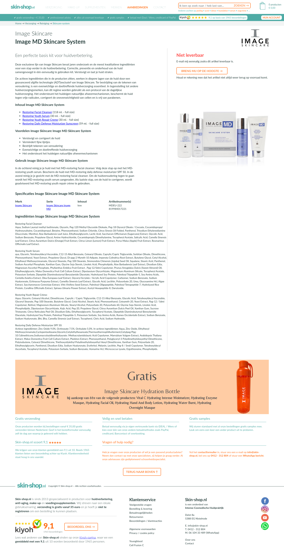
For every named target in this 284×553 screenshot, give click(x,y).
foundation (223, 10)
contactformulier (207, 452)
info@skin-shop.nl (198, 525)
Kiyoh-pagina (88, 537)
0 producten (275, 4)
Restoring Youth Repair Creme (40, 119)
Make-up (74, 7)
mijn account (271, 17)
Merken (116, 7)
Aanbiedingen (137, 7)
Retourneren (136, 516)
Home (18, 23)
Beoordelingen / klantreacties (145, 520)
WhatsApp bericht (253, 455)
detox (213, 10)
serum (232, 10)
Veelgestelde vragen (140, 504)
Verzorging (53, 7)
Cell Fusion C (136, 545)
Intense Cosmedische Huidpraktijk (204, 507)
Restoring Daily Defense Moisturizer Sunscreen (50, 123)
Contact (159, 7)
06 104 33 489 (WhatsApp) (204, 532)
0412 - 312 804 (219, 455)
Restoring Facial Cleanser (37, 112)
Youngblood (136, 541)
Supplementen (95, 7)
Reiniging (44, 23)
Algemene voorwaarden (142, 529)
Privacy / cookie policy (141, 533)
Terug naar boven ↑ (142, 471)
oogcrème (242, 10)
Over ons (190, 539)
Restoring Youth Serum (36, 115)
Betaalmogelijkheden (141, 512)
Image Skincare (23, 205)
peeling (199, 10)
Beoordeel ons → (81, 526)
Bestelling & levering (140, 508)
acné (207, 10)
